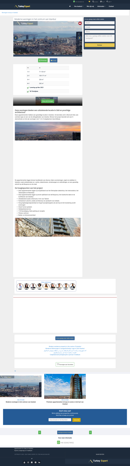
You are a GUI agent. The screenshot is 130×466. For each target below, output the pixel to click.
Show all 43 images (47, 101)
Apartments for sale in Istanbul (23, 448)
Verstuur (99, 45)
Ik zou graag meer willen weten (65, 338)
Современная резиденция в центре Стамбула (65, 354)
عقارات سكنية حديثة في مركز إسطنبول (65, 352)
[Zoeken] (95, 1)
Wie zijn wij (90, 6)
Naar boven (100, 454)
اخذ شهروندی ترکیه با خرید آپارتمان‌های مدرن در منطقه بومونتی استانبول (65, 350)
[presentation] (16, 38)
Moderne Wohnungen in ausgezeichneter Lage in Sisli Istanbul (65, 348)
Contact (111, 6)
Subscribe (76, 420)
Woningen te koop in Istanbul (10, 12)
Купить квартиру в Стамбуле (23, 450)
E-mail (53, 60)
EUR (109, 1)
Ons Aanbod (78, 6)
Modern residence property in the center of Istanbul (65, 346)
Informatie (101, 6)
